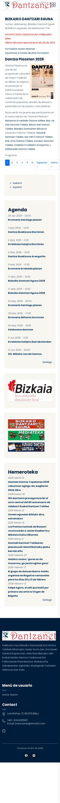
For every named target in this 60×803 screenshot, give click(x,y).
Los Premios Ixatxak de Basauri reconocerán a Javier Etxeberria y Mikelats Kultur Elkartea (29, 530)
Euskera (17, 183)
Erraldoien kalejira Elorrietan (26, 244)
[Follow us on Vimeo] (34, 755)
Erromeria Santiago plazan (25, 219)
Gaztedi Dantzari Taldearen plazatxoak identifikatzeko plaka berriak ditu (29, 547)
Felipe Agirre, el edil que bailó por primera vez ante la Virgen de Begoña (28, 591)
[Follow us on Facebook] (26, 755)
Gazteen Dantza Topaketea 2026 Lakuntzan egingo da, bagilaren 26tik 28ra (28, 486)
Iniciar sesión (10, 694)
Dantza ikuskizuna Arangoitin (26, 256)
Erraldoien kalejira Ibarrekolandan (29, 341)
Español (17, 187)
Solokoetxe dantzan (20, 329)
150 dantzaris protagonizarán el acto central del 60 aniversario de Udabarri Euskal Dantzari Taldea (29, 502)
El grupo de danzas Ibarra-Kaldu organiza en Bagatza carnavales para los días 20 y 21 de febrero (28, 575)
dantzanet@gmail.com (30, 723)
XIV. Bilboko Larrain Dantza (25, 354)
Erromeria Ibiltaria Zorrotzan (26, 317)
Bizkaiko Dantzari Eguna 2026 (26, 280)
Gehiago (47, 362)
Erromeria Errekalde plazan (25, 268)
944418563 (21, 720)
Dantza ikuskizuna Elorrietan (26, 232)
